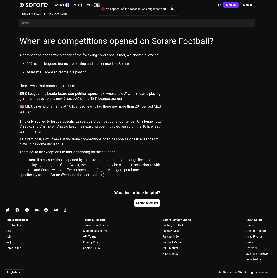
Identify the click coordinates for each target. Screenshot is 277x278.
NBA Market (170, 253)
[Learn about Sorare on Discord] (36, 210)
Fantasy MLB (171, 231)
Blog (8, 231)
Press (249, 242)
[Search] (137, 23)
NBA (78, 5)
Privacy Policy (92, 242)
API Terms (89, 236)
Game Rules (13, 248)
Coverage (252, 248)
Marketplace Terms (95, 231)
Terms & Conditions (95, 225)
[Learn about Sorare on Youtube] (55, 210)
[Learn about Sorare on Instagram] (27, 210)
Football (61, 5)
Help (9, 236)
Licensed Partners (257, 253)
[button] (219, 5)
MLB (93, 5)
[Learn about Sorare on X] (7, 210)
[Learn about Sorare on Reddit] (46, 210)
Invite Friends (254, 236)
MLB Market (170, 248)
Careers (250, 225)
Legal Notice (253, 259)
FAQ (8, 242)
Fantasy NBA (171, 236)
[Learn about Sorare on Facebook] (17, 210)
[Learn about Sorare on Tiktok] (65, 210)
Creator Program (256, 231)
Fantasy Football (173, 225)
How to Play (13, 225)
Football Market (172, 242)
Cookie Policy (91, 248)
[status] (138, 7)
